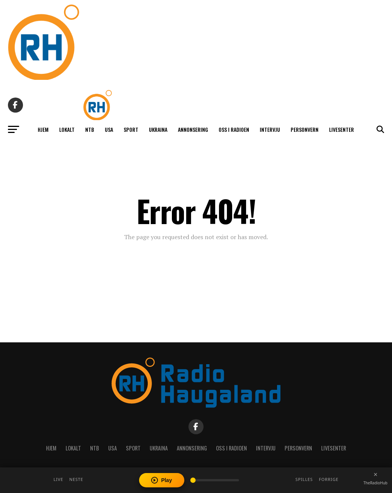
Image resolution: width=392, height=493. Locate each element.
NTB (89, 129)
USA (109, 129)
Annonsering (193, 129)
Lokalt (67, 129)
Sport (131, 129)
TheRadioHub (375, 482)
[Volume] (215, 480)
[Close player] (375, 474)
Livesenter (341, 129)
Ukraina (158, 129)
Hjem (43, 129)
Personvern (304, 129)
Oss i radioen (234, 129)
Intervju (270, 129)
